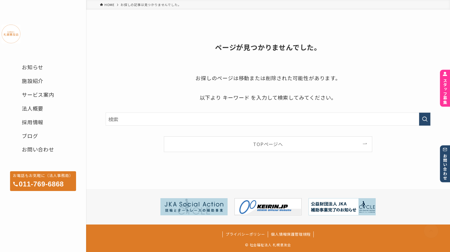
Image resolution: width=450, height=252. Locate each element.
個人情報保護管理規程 (291, 234)
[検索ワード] (268, 119)
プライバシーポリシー (245, 234)
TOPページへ (268, 144)
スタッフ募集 (445, 88)
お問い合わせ (445, 163)
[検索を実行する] (424, 119)
